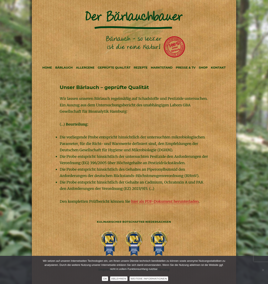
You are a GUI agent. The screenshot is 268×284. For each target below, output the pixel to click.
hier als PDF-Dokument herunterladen (165, 201)
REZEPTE (140, 67)
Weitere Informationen (149, 278)
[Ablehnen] (263, 270)
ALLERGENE (85, 67)
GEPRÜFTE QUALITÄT (114, 67)
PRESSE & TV (186, 67)
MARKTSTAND (161, 67)
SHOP (203, 67)
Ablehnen (118, 278)
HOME (47, 67)
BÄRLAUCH (64, 67)
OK (105, 278)
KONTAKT (218, 67)
